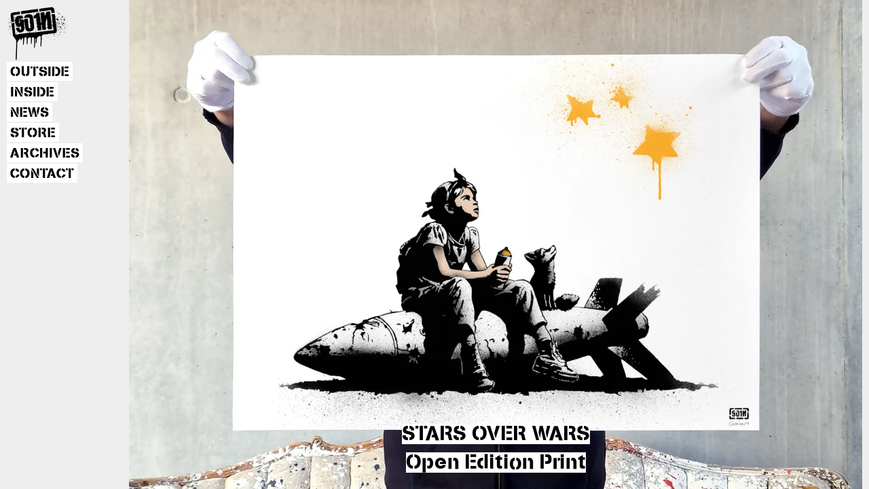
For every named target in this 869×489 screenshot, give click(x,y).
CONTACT (42, 174)
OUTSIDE (39, 72)
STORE (33, 133)
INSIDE (32, 92)
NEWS (29, 113)
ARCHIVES (44, 153)
